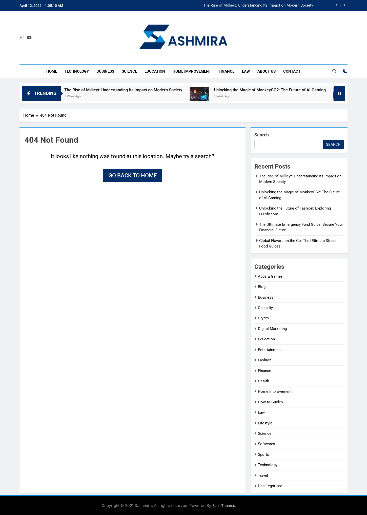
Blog (262, 286)
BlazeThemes (223, 505)
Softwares (266, 444)
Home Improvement (192, 71)
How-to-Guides (270, 402)
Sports (263, 454)
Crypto (263, 318)
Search (261, 134)
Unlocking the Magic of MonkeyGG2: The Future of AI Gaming (277, 90)
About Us (266, 71)
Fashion (264, 360)
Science (129, 71)
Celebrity (265, 307)
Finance (226, 71)
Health (263, 381)
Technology (77, 71)
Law (246, 71)
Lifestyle (265, 423)
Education (155, 71)
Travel (263, 475)
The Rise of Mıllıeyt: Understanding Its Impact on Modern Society (258, 6)
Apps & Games (270, 276)
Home (51, 71)
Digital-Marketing (272, 328)
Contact (291, 71)
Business (105, 71)
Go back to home (132, 175)
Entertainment (270, 349)
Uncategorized (270, 486)
